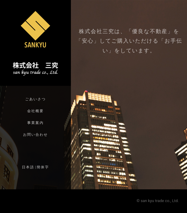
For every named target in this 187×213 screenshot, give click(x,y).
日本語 (28, 167)
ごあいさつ (35, 99)
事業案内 (35, 123)
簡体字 (43, 167)
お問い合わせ (35, 135)
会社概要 (35, 111)
